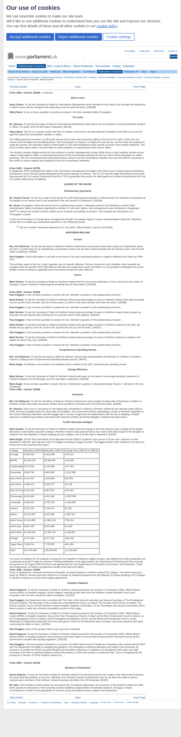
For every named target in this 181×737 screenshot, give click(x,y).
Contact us (172, 51)
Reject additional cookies (78, 37)
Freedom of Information (51, 702)
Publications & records (109, 71)
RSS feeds (159, 51)
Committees (89, 71)
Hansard (92, 77)
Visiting (116, 66)
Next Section (16, 697)
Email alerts (145, 51)
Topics (153, 71)
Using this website (79, 702)
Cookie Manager (133, 702)
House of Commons (19, 71)
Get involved (103, 66)
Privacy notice (106, 702)
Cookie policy (119, 702)
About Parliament (83, 66)
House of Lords (39, 71)
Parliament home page (29, 77)
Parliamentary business (31, 66)
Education (129, 66)
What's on (55, 71)
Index (78, 86)
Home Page (139, 86)
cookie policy (107, 26)
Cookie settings (118, 37)
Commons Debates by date (130, 77)
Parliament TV (131, 71)
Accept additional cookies (30, 37)
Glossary (22, 702)
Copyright (94, 702)
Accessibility (130, 51)
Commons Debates (106, 77)
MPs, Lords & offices (59, 66)
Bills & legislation (71, 71)
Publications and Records (75, 77)
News (144, 71)
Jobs (66, 702)
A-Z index (11, 702)
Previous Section (18, 86)
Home (12, 66)
